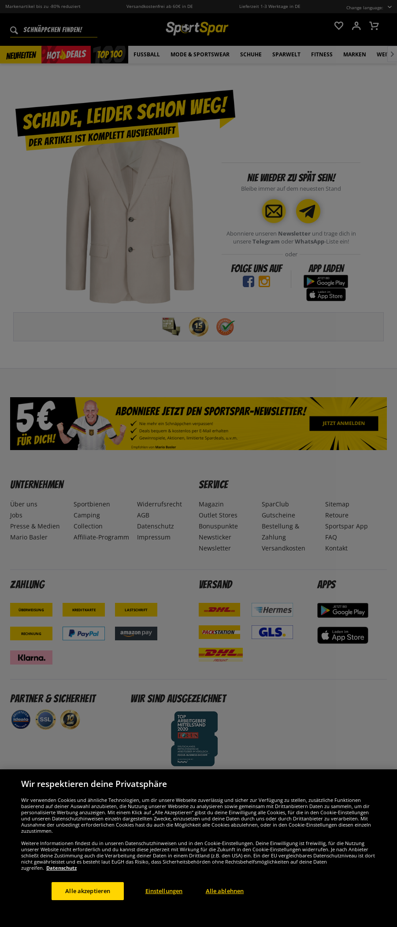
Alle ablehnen (225, 906)
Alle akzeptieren (87, 906)
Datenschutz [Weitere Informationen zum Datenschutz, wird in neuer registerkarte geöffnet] (61, 883)
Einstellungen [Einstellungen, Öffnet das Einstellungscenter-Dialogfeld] (164, 906)
